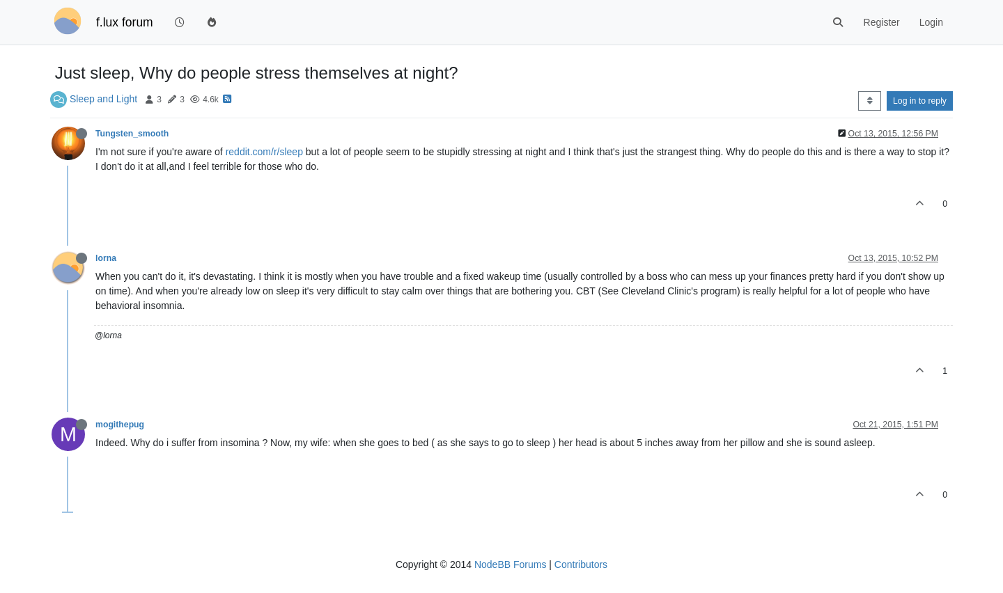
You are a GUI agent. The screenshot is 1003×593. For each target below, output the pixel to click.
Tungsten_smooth (132, 134)
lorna (105, 258)
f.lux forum (124, 22)
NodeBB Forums (510, 564)
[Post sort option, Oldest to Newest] (869, 101)
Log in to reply (920, 101)
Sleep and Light (103, 98)
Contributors (580, 564)
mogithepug (119, 424)
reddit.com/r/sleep (264, 151)
